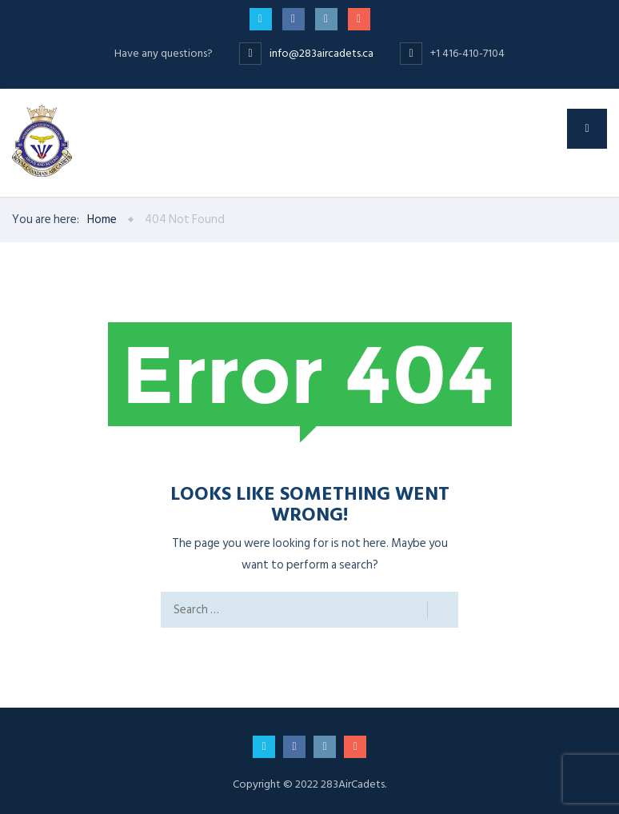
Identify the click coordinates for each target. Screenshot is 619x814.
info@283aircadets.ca (323, 53)
